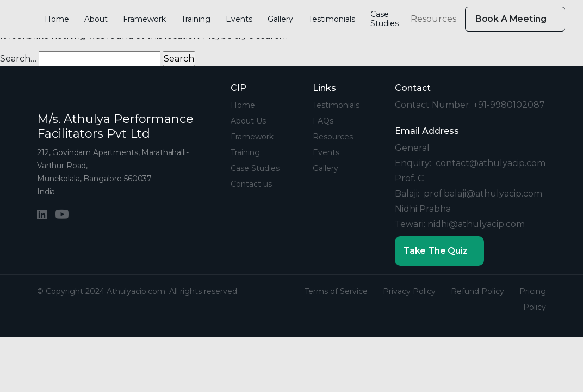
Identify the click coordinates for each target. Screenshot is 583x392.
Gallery (280, 19)
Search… (18, 58)
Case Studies (384, 18)
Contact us (251, 184)
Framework (144, 19)
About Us (248, 121)
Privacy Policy (409, 291)
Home (57, 19)
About (96, 19)
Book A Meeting (512, 19)
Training (195, 19)
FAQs (323, 121)
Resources (433, 19)
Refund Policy (477, 291)
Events (239, 19)
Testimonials (331, 19)
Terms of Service (336, 291)
